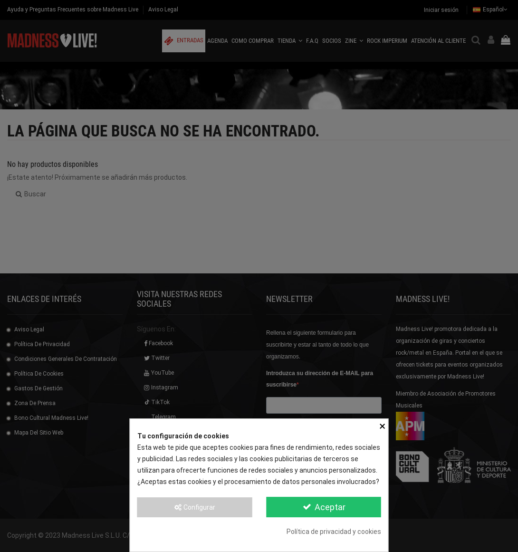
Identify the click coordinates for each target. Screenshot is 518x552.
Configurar (194, 507)
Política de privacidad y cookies (334, 531)
